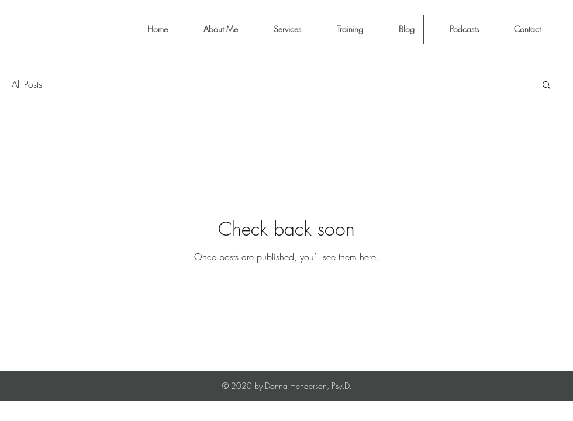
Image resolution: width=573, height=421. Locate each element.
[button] (546, 86)
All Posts (27, 84)
